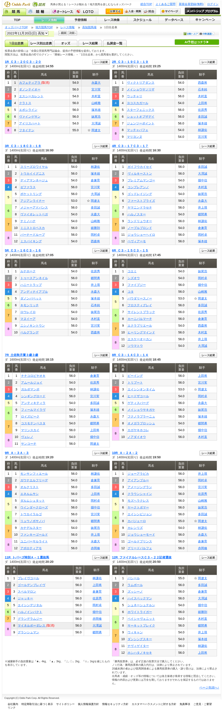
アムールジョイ (31, 382)
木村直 (96, 96)
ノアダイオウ (137, 437)
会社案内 (13, 704)
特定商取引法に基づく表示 (37, 704)
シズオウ (134, 278)
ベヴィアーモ (137, 241)
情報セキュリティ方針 (115, 704)
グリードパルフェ (140, 548)
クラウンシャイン (140, 494)
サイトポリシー (65, 704)
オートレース (62, 12)
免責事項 (185, 704)
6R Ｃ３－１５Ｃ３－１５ (130, 250)
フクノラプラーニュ (141, 416)
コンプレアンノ (138, 187)
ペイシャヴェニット (141, 618)
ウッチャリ (134, 96)
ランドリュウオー (140, 221)
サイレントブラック (141, 312)
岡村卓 (95, 234)
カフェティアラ (30, 82)
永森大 (96, 82)
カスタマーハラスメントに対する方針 (154, 704)
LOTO (86, 12)
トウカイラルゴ (31, 514)
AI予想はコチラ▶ (197, 42)
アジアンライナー (32, 200)
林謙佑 (202, 130)
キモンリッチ (29, 305)
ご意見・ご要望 (202, 704)
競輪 (38, 12)
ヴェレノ (27, 437)
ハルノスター (137, 214)
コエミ (132, 271)
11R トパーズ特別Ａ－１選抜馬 (27, 557)
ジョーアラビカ (138, 473)
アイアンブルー (138, 480)
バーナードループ (32, 234)
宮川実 (96, 89)
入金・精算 (133, 11)
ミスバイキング (31, 241)
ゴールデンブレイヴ (31, 585)
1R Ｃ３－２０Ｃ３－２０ (23, 62)
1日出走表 (16, 43)
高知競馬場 (89, 27)
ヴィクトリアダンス (140, 82)
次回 (72, 33)
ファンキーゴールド (34, 534)
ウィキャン (135, 632)
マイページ (170, 11)
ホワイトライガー (140, 612)
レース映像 (111, 20)
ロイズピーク (30, 416)
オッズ (65, 43)
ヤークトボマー (138, 507)
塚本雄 (96, 110)
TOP (17, 20)
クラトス (25, 103)
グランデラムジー (30, 618)
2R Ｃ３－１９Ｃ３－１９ (130, 62)
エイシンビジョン (140, 514)
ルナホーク (28, 271)
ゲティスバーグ (138, 403)
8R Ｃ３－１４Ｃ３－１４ (130, 355)
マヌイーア (28, 319)
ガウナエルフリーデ (34, 480)
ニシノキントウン (32, 325)
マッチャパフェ (137, 130)
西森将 (202, 82)
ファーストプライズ (141, 200)
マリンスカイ (30, 430)
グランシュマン (28, 632)
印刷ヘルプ (191, 33)
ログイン (213, 4)
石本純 (202, 89)
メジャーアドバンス (34, 207)
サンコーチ (28, 443)
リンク (12, 707)
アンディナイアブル (34, 291)
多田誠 (202, 116)
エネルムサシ (29, 494)
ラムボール (135, 585)
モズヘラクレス (138, 500)
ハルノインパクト (30, 612)
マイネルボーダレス (32, 625)
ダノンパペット (31, 298)
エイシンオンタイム (141, 389)
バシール (134, 578)
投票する (114, 11)
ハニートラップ (31, 285)
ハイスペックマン (140, 598)
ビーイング (135, 375)
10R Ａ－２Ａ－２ (125, 453)
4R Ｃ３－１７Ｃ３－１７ (130, 146)
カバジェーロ (137, 521)
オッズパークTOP (16, 27)
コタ (131, 291)
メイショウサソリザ (140, 89)
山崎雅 (96, 103)
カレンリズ (135, 528)
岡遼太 (96, 130)
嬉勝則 (95, 228)
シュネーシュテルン (141, 605)
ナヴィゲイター (138, 646)
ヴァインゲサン (29, 116)
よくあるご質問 (165, 4)
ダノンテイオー (29, 89)
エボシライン (28, 110)
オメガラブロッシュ (141, 423)
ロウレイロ (28, 312)
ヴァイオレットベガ (34, 214)
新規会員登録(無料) (191, 4)
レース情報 (49, 20)
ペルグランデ (29, 332)
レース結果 (90, 43)
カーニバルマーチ (140, 319)
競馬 (14, 12)
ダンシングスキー (140, 639)
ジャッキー (25, 598)
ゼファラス (28, 187)
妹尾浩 (96, 116)
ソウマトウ (135, 345)
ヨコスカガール (137, 103)
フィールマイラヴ (33, 409)
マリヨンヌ (134, 136)
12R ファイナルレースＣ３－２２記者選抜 (142, 557)
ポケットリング (31, 194)
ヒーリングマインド (141, 332)
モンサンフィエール (34, 473)
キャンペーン (205, 20)
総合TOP (146, 4)
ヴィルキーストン (140, 173)
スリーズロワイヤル (34, 166)
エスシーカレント (31, 96)
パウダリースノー (140, 298)
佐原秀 (202, 110)
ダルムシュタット (32, 500)
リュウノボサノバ (32, 521)
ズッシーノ (135, 591)
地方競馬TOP (44, 27)
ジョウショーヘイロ (141, 234)
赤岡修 (95, 548)
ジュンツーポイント (140, 123)
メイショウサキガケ (141, 409)
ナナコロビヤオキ (33, 375)
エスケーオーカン (140, 339)
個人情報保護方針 (88, 704)
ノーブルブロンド (140, 228)
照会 (149, 11)
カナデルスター (31, 528)
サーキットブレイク (141, 625)
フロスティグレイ (140, 305)
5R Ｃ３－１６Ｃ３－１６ (23, 250)
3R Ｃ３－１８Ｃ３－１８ (23, 146)
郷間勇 (202, 214)
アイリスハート (29, 123)
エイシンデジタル (30, 605)
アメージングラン (140, 487)
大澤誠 (96, 123)
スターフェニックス (140, 110)
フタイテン (26, 130)
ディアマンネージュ (34, 180)
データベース (174, 20)
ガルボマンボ (30, 389)
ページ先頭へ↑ (209, 687)
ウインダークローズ (34, 507)
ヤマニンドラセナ (140, 207)
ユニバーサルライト (34, 541)
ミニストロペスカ (32, 228)
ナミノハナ (28, 221)
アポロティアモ (31, 548)
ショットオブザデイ (140, 116)
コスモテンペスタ (33, 423)
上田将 (202, 103)
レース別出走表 (41, 43)
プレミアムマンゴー (141, 180)
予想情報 (80, 20)
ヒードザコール (138, 396)
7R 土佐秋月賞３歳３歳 (21, 355)
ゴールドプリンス (140, 541)
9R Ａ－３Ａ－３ (17, 453)
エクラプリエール (140, 325)
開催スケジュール (143, 20)
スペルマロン (27, 591)
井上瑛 (202, 207)
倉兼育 (95, 180)
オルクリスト (29, 487)
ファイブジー (137, 285)
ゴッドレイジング (140, 194)
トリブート (135, 382)
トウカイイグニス (32, 173)
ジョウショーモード (141, 534)
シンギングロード (33, 396)
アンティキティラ (33, 403)
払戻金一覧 (114, 43)
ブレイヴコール (28, 578)
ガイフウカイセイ (140, 166)
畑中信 (202, 180)
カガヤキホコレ (138, 430)
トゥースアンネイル (34, 278)
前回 (62, 33)
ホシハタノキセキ (140, 652)
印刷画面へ (206, 33)
